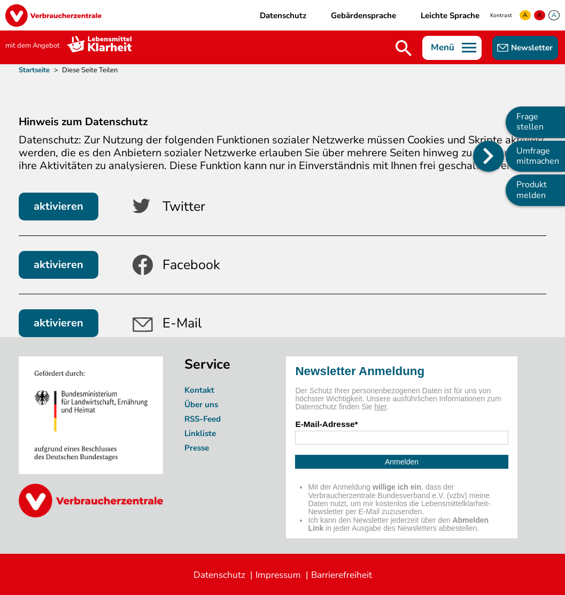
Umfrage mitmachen (537, 156)
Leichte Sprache (450, 15)
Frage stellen (530, 122)
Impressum (278, 575)
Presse (196, 448)
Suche (404, 48)
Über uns (202, 404)
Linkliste (200, 433)
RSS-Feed (202, 419)
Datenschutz (283, 15)
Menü (442, 47)
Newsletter (532, 47)
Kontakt (199, 390)
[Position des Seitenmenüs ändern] (488, 156)
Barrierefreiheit (341, 575)
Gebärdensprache (363, 15)
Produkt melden (531, 190)
